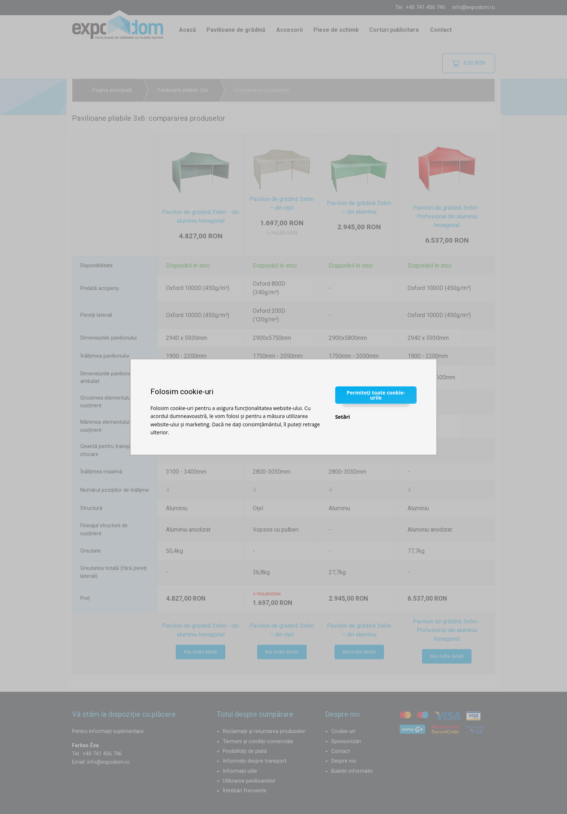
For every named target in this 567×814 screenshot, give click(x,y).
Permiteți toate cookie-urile (376, 395)
